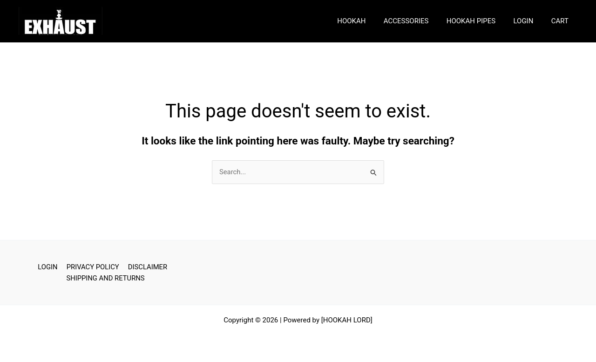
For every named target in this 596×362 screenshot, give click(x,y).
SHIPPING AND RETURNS (106, 278)
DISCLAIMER (146, 267)
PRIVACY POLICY (92, 267)
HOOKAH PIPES (480, 21)
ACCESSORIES (419, 21)
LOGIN (529, 21)
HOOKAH (369, 21)
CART (561, 21)
